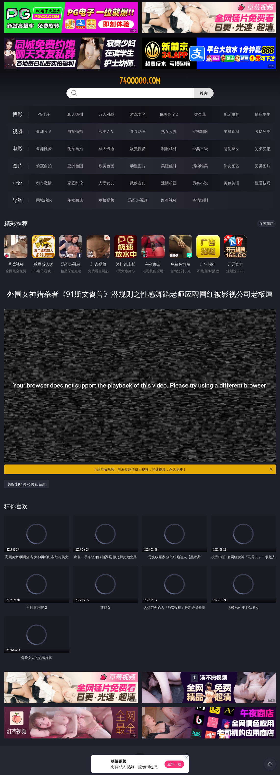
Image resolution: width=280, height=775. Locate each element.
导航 (17, 200)
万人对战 (106, 114)
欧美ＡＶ (106, 131)
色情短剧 (200, 200)
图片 (17, 165)
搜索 (204, 93)
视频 (17, 131)
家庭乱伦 (75, 183)
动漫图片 (138, 165)
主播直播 (231, 131)
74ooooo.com (140, 81)
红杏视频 (169, 200)
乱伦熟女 (231, 148)
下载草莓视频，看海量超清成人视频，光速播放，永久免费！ (183, 469)
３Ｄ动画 (138, 131)
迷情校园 (169, 183)
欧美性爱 (138, 148)
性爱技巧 (262, 183)
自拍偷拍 (75, 131)
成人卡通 (106, 148)
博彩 (17, 114)
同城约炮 (44, 200)
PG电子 (44, 114)
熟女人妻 (169, 131)
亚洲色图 (75, 165)
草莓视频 (106, 200)
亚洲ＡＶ (44, 131)
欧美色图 (106, 165)
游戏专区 (138, 114)
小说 (17, 183)
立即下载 (174, 764)
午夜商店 (75, 200)
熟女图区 (231, 165)
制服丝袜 (169, 148)
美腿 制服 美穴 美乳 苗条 (27, 484)
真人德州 (75, 114)
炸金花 (200, 114)
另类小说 (200, 183)
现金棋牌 (231, 114)
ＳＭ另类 (262, 131)
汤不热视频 (138, 200)
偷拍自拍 (75, 148)
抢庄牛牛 (262, 114)
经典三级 (200, 148)
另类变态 (262, 148)
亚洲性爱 (44, 148)
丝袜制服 (200, 131)
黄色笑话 (231, 183)
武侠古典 (138, 183)
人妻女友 (106, 183)
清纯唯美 (200, 165)
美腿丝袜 (169, 165)
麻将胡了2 (169, 114)
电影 (17, 148)
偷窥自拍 (44, 165)
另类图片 (262, 165)
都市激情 (44, 183)
